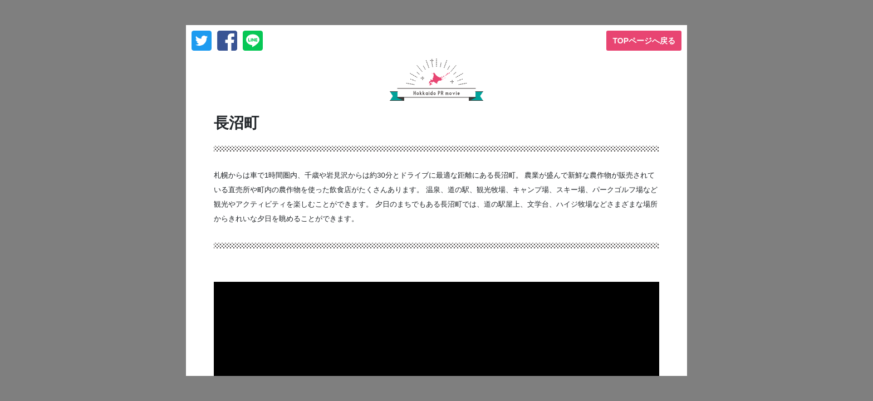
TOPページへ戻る (643, 40)
